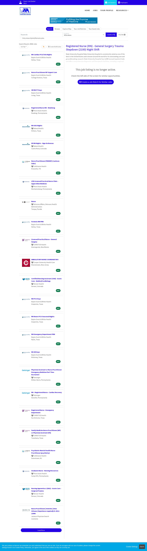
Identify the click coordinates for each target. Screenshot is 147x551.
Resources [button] (121, 10)
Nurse (33, 201)
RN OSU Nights (36, 125)
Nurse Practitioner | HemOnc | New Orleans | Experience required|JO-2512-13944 (45, 511)
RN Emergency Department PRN (43, 334)
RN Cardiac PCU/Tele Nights (41, 55)
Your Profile (106, 10)
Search (49, 29)
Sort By (23, 47)
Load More (41, 530)
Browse (57, 29)
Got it (142, 547)
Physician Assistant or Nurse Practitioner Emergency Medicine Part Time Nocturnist (46, 372)
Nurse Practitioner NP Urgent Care (44, 72)
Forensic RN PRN (37, 222)
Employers (123, 2)
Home (87, 10)
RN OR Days (35, 352)
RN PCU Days (36, 299)
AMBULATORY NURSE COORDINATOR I (45, 259)
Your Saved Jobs (94, 29)
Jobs (95, 10)
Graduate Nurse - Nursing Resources (44, 471)
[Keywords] (41, 34)
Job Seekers (110, 2)
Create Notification (54, 47)
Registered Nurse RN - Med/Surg (43, 108)
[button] (122, 34)
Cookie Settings (132, 547)
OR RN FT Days (36, 90)
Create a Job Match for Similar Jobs (95, 82)
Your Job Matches (80, 29)
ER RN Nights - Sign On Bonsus (42, 143)
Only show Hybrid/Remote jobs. (33, 38)
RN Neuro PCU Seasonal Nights (42, 316)
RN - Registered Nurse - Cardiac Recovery (46, 392)
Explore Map (67, 29)
